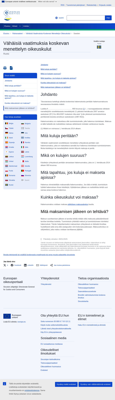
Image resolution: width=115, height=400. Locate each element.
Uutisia (26, 26)
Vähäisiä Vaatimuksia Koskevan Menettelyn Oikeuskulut (48, 33)
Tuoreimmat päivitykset (75, 5)
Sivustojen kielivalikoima (50, 359)
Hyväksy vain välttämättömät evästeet (95, 384)
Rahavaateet (17, 33)
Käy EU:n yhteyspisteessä (51, 332)
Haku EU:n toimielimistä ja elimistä (91, 325)
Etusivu (7, 26)
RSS (62, 5)
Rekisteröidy (91, 5)
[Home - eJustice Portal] (11, 15)
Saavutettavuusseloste (87, 291)
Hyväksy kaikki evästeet (66, 384)
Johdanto (8, 81)
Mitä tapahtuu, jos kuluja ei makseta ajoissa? (19, 97)
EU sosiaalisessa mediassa (52, 344)
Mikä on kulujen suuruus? (15, 91)
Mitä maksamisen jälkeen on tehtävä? (20, 108)
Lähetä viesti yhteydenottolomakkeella (56, 329)
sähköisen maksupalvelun (78, 204)
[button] (6, 265)
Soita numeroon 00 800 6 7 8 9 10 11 (55, 321)
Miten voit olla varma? (47, 1)
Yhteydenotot (46, 284)
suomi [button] (59, 18)
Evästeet (44, 370)
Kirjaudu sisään (105, 5)
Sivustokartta (83, 301)
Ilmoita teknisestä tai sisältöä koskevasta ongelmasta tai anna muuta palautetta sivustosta (39, 255)
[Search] (108, 17)
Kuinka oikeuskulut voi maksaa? (17, 103)
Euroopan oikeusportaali (13, 280)
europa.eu (22, 322)
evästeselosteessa (32, 390)
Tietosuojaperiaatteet (86, 288)
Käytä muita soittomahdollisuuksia (54, 325)
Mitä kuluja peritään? (13, 86)
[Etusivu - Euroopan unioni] (12, 316)
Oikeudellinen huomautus (88, 284)
